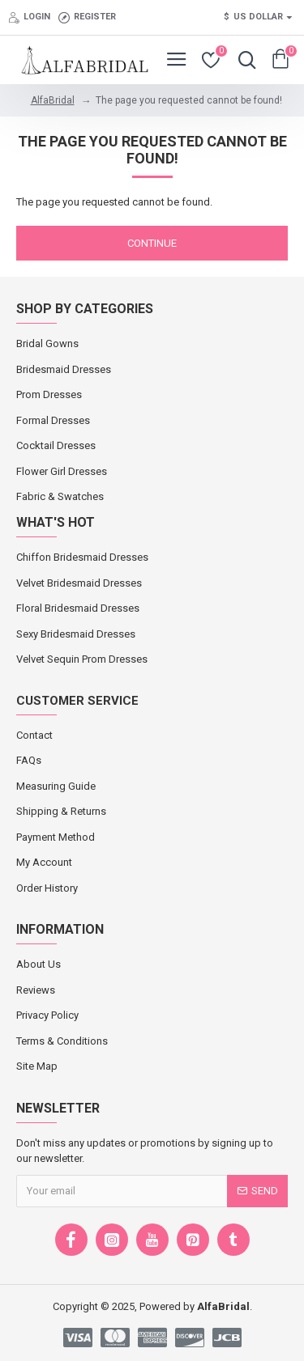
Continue (152, 243)
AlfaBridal (53, 100)
